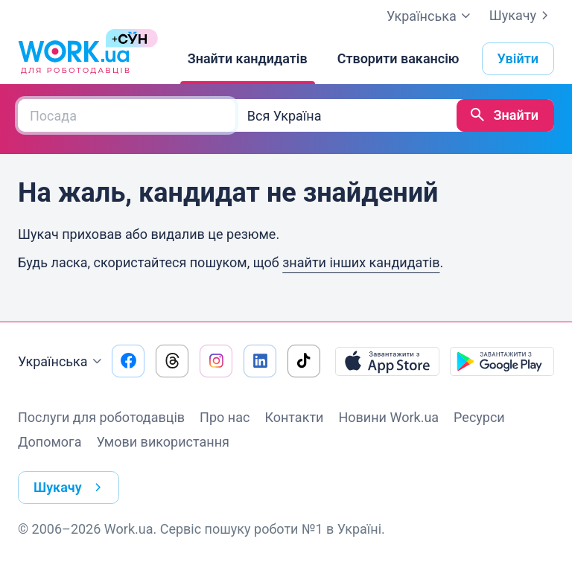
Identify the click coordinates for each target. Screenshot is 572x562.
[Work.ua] (74, 58)
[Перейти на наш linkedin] (260, 361)
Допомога (49, 442)
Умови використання (162, 442)
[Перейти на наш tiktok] (303, 361)
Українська (62, 361)
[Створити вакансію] (398, 58)
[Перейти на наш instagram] (216, 361)
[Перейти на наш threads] (172, 361)
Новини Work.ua (388, 417)
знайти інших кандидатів (360, 262)
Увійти (518, 58)
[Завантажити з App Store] (387, 361)
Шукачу (521, 15)
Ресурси (479, 417)
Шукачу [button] (70, 487)
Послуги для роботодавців (101, 417)
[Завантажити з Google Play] (502, 361)
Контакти (293, 417)
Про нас (225, 417)
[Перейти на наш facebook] (128, 361)
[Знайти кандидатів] (247, 58)
